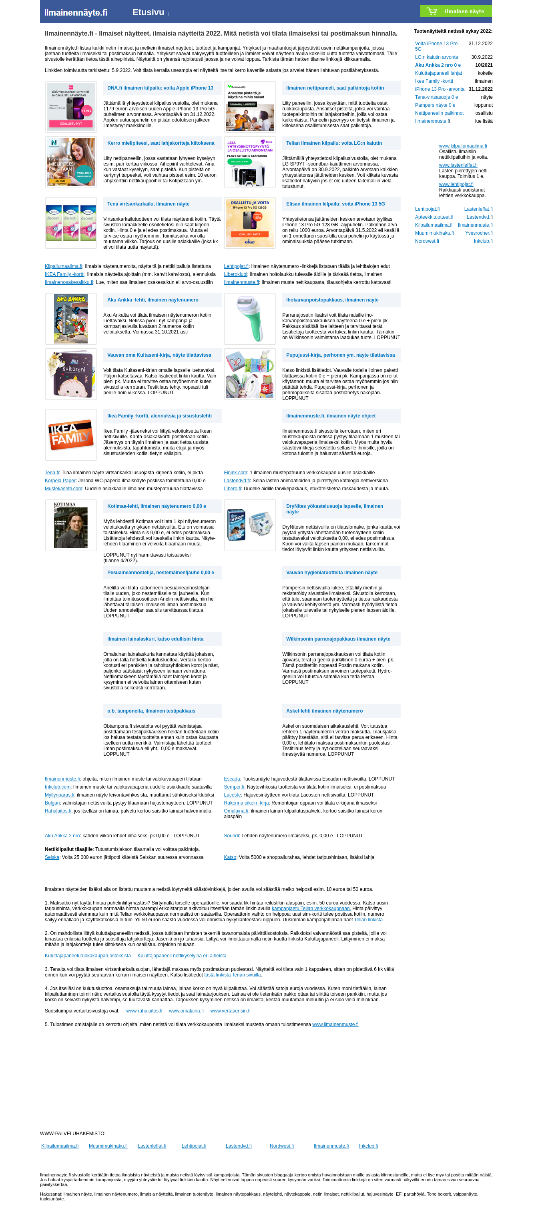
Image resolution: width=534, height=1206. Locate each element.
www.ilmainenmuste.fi (335, 1024)
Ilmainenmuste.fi (241, 282)
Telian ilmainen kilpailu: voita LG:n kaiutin (334, 143)
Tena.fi (52, 472)
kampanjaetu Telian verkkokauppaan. (311, 908)
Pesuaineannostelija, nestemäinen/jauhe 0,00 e (160, 572)
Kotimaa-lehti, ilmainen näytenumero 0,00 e (156, 506)
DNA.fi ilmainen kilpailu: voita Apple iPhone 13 (160, 88)
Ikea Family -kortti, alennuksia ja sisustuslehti (159, 416)
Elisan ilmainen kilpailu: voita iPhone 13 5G (335, 204)
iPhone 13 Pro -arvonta (439, 89)
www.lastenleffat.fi (458, 165)
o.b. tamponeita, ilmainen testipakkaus (151, 711)
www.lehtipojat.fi (456, 184)
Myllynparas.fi (59, 795)
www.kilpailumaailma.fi (463, 146)
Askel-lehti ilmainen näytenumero (324, 711)
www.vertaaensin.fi (231, 1011)
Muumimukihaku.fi (108, 1146)
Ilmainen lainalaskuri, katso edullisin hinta (155, 639)
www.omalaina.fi (186, 1011)
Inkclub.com (57, 787)
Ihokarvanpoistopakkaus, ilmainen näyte (332, 300)
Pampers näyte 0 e (435, 105)
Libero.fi (232, 488)
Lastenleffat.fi (152, 1146)
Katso (230, 857)
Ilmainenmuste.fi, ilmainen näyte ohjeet (330, 416)
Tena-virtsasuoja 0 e (436, 97)
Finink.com (235, 472)
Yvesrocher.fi (479, 233)
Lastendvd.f (479, 217)
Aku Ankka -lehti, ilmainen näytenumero (153, 300)
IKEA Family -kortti (64, 274)
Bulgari (52, 803)
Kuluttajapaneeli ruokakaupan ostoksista (88, 955)
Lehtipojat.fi (236, 266)
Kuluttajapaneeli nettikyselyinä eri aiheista (182, 955)
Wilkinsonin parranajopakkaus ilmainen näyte (338, 639)
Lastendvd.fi (237, 480)
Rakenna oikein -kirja (246, 803)
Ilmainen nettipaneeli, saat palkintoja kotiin (335, 88)
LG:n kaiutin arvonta (436, 57)
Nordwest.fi (282, 1146)
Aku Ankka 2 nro (62, 836)
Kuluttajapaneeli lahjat (438, 73)
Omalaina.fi (236, 811)
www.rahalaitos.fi (144, 1011)
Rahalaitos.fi (58, 811)
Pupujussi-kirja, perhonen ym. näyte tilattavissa (340, 355)
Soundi (231, 836)
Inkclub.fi (368, 1146)
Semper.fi (234, 787)
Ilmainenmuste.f (432, 121)
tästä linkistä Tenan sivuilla (232, 975)
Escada (232, 779)
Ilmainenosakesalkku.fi (69, 282)
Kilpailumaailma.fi (63, 266)
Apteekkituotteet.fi (434, 217)
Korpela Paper (60, 480)
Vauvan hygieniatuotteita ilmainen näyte (331, 572)
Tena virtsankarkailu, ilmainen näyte (148, 204)
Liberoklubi (235, 274)
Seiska (52, 857)
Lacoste (232, 795)
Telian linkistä (368, 919)
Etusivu (148, 12)
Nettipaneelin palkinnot (439, 113)
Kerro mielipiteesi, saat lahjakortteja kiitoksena (160, 143)
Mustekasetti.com (63, 488)
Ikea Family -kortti (434, 81)
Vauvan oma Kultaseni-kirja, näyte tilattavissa (159, 355)
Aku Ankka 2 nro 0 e (438, 65)
